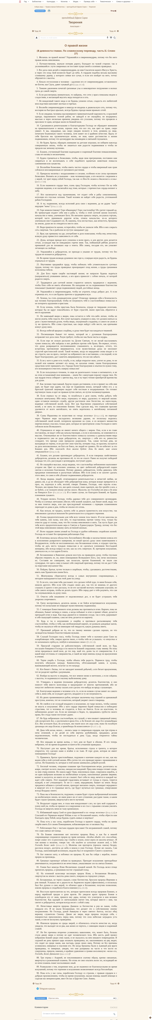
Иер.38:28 (82, 888)
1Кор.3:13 (54, 452)
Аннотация (75, 26)
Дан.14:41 (65, 954)
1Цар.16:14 (78, 85)
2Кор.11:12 (56, 206)
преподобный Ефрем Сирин (75, 18)
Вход (113, 11)
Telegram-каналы (47, 988)
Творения (75, 22)
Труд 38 (37, 31)
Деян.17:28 (40, 182)
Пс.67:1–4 (96, 726)
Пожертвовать (40, 11)
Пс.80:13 (91, 642)
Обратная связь (53, 998)
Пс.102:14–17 (59, 492)
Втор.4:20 (99, 416)
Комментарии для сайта (16, 1018)
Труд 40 (112, 31)
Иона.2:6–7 (61, 845)
